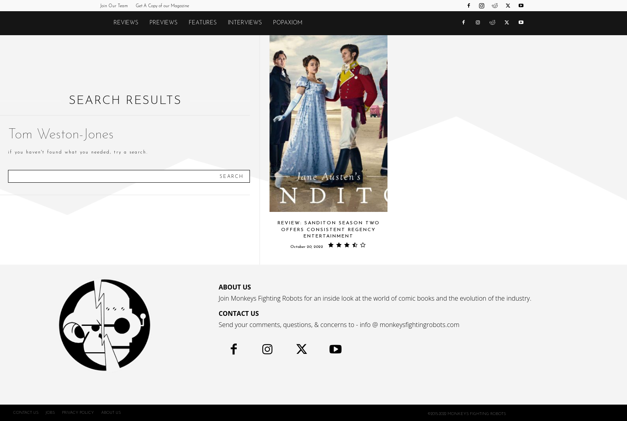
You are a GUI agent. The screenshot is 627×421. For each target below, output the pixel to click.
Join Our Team (114, 6)
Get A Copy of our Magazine (162, 6)
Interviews (245, 23)
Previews (164, 23)
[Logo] (104, 23)
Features (203, 23)
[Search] (231, 176)
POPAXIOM (287, 23)
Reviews (126, 23)
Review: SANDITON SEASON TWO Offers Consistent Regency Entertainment (329, 230)
